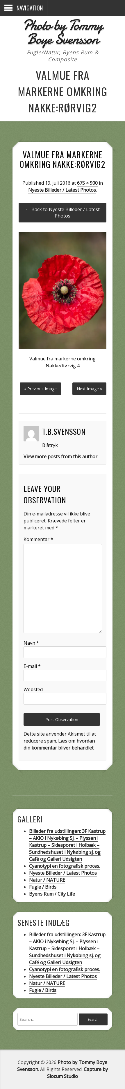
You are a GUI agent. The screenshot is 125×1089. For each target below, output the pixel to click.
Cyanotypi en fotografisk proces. (64, 866)
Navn (31, 643)
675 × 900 (87, 183)
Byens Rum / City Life (52, 894)
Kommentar (38, 539)
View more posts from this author (60, 456)
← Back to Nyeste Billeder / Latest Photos (63, 212)
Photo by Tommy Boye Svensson (62, 32)
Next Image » (89, 388)
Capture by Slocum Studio (77, 1072)
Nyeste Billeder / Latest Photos (62, 190)
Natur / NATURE (47, 880)
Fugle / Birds (42, 887)
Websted (33, 689)
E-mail (32, 666)
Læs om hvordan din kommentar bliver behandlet (59, 744)
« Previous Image (40, 388)
